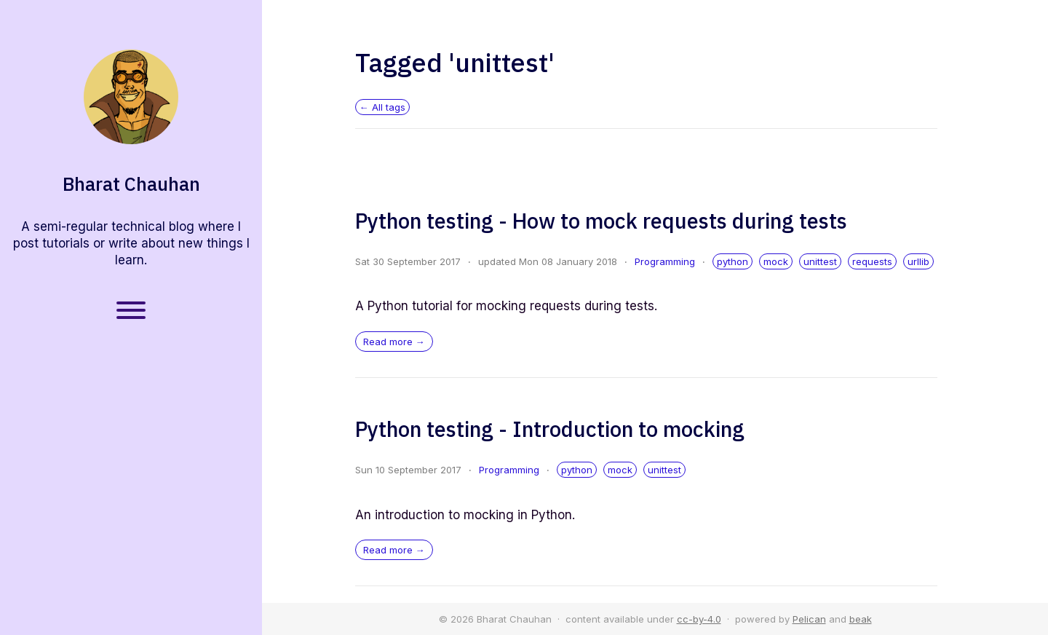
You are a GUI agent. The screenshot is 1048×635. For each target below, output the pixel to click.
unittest (820, 261)
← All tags (382, 107)
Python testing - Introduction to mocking (550, 429)
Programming (665, 261)
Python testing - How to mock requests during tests (601, 220)
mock (775, 261)
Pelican (809, 619)
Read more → (394, 341)
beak (860, 619)
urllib (918, 261)
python (732, 261)
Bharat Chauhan (131, 184)
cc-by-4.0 (699, 619)
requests (872, 261)
